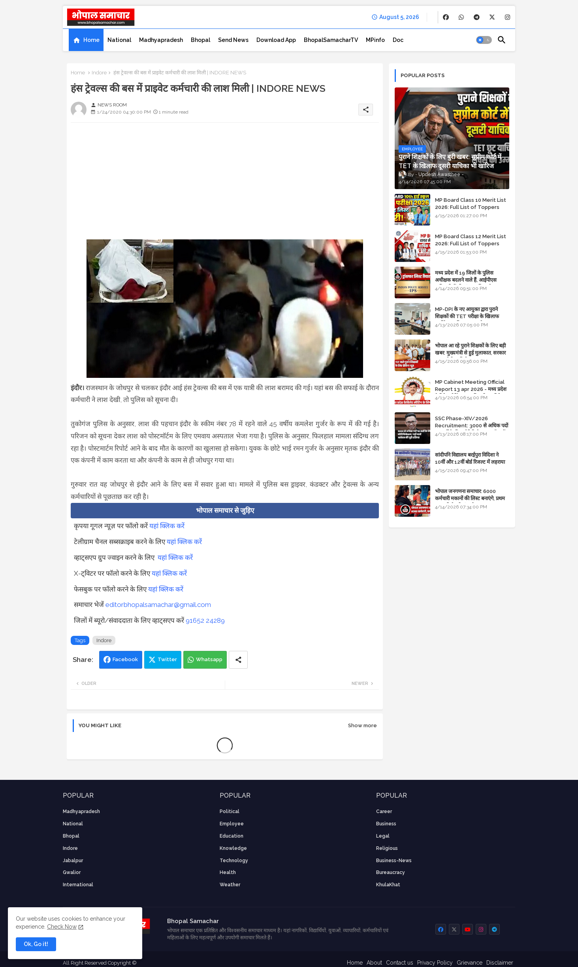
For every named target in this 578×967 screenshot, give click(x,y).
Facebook (125, 659)
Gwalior (72, 872)
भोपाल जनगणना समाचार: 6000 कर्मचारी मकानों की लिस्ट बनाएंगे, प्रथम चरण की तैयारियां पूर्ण (470, 498)
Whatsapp (209, 659)
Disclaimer (499, 962)
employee (232, 824)
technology (234, 860)
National (119, 40)
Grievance (469, 962)
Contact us (399, 962)
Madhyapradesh (161, 40)
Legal (383, 836)
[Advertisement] (225, 184)
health (228, 872)
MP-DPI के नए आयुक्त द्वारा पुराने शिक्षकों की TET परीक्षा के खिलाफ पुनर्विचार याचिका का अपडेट (467, 316)
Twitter (167, 659)
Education (231, 836)
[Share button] (238, 660)
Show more (362, 725)
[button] (484, 40)
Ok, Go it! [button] (36, 944)
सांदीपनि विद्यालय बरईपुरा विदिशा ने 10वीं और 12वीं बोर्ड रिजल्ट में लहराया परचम (470, 462)
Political (229, 811)
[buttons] (446, 17)
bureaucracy (390, 872)
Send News (233, 40)
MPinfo (375, 40)
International (78, 884)
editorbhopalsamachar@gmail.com (158, 605)
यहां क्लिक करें (167, 526)
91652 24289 (205, 620)
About (374, 962)
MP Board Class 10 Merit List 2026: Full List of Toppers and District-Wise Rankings (470, 207)
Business (386, 824)
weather (230, 884)
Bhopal (200, 40)
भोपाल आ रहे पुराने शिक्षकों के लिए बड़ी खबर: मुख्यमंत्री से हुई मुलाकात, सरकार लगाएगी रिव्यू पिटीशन (470, 353)
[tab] (86, 40)
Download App (276, 40)
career (384, 811)
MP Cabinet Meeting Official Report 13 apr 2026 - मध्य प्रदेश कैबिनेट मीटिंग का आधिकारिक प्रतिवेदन (470, 389)
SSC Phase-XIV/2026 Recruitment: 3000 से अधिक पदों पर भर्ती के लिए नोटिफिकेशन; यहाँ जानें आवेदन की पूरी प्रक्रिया (471, 429)
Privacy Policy (435, 962)
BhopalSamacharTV (331, 40)
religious (387, 848)
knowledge (233, 848)
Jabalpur (73, 860)
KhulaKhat (388, 884)
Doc (398, 40)
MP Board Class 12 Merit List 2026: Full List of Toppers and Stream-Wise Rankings (470, 243)
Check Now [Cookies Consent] (62, 926)
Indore (99, 73)
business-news (394, 860)
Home (91, 40)
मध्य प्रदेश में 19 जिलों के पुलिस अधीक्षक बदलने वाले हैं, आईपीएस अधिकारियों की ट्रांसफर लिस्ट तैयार (466, 280)
